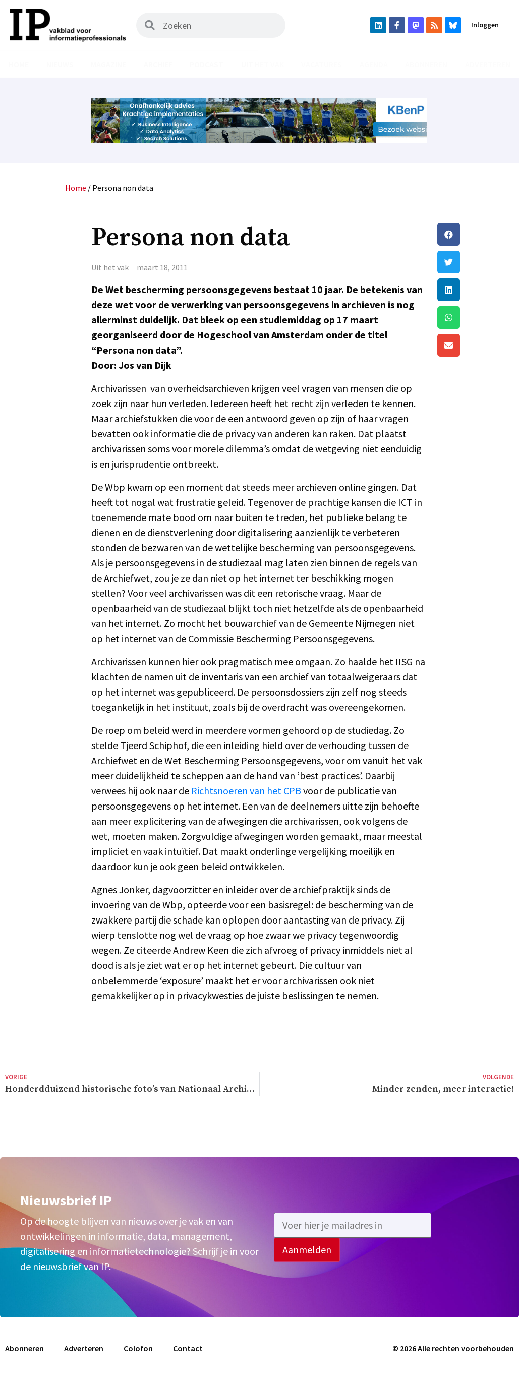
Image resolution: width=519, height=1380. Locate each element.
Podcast (206, 64)
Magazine (108, 64)
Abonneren (426, 64)
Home (19, 64)
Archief (158, 64)
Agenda (374, 64)
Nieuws (60, 64)
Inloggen (485, 24)
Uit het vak (262, 64)
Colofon (138, 1348)
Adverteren (487, 64)
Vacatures (321, 64)
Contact (188, 1348)
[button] (475, 234)
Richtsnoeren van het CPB (246, 790)
